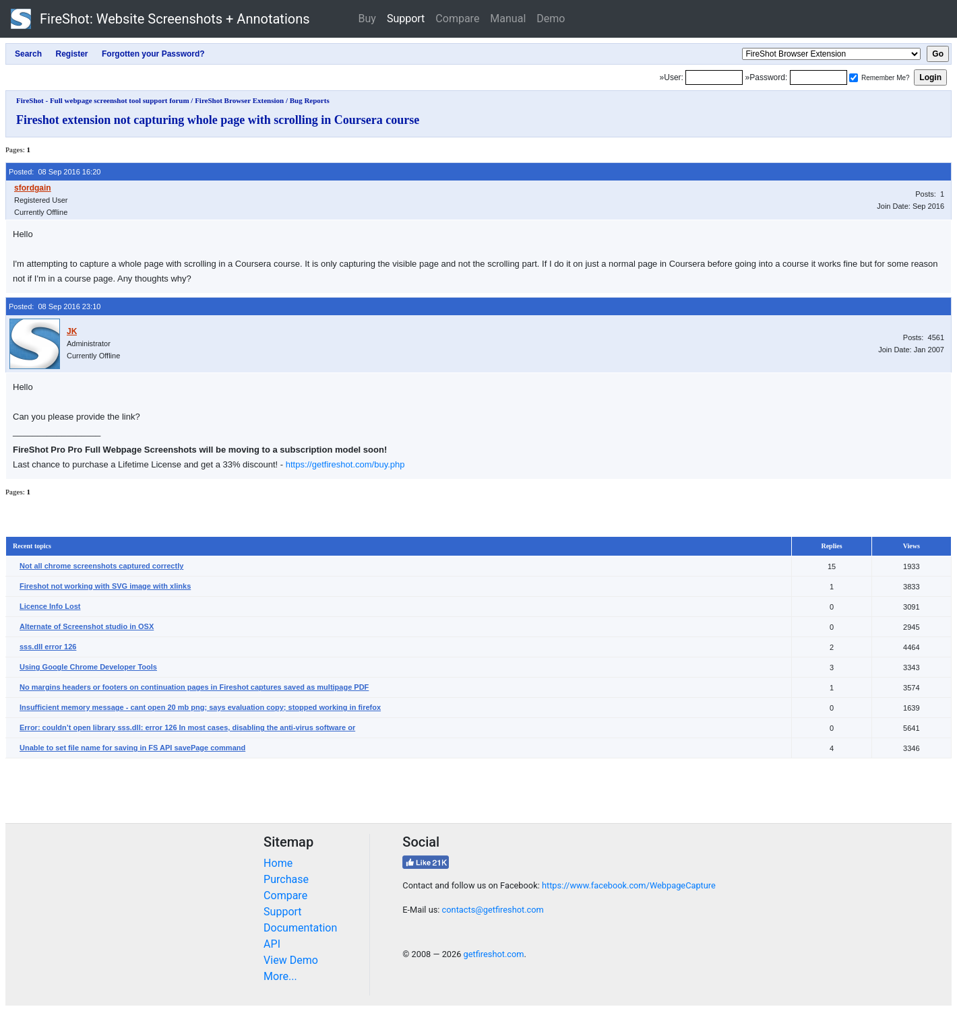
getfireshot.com (494, 954)
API (272, 944)
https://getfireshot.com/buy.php (345, 464)
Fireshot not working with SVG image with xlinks (105, 586)
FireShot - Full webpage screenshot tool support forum (102, 100)
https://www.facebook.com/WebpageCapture (629, 885)
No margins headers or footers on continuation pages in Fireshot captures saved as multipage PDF (194, 687)
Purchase (286, 879)
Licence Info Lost (50, 606)
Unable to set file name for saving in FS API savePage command (132, 748)
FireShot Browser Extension (239, 100)
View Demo (291, 960)
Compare (457, 18)
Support (406, 18)
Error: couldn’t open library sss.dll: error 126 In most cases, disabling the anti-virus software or (187, 727)
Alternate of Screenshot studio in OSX (87, 626)
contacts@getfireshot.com (493, 910)
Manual (508, 18)
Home (278, 863)
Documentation (300, 927)
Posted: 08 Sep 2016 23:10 (54, 306)
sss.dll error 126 (48, 647)
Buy (367, 18)
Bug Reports (310, 100)
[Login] (714, 77)
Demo (550, 18)
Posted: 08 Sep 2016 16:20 (54, 172)
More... (280, 976)
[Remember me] (853, 77)
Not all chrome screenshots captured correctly (101, 566)
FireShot (160, 19)
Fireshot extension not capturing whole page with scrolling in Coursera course (217, 120)
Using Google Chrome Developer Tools (88, 667)
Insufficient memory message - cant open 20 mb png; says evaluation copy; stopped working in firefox (200, 707)
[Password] (818, 77)
